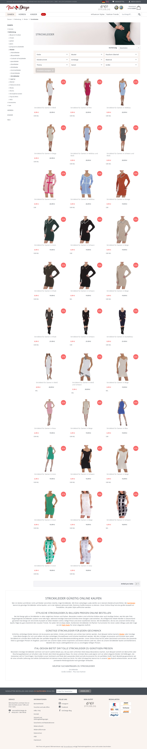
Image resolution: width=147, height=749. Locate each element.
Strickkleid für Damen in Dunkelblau (120, 337)
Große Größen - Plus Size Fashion (73, 672)
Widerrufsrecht (38, 726)
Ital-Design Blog (67, 711)
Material (109, 60)
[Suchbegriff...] (131, 14)
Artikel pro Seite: (127, 584)
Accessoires (11, 102)
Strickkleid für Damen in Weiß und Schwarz (83, 383)
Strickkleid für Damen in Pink (81, 108)
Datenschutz (38, 733)
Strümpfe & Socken (15, 94)
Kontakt (36, 714)
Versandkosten (68, 746)
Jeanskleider (14, 61)
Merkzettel (118, 2)
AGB (35, 736)
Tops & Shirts (13, 97)
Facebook (65, 707)
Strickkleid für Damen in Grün (45, 245)
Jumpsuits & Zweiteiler (16, 47)
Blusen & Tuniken (15, 35)
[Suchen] (139, 14)
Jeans (11, 44)
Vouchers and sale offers (42, 707)
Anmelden (84, 691)
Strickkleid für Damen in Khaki (45, 291)
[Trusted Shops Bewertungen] (116, 8)
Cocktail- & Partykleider (18, 58)
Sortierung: (113, 48)
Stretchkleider (15, 73)
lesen (23, 703)
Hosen (11, 38)
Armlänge (74, 60)
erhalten (50, 691)
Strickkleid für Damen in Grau (81, 566)
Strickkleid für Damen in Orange (118, 199)
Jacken (11, 41)
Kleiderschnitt (42, 60)
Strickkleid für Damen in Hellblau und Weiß (84, 154)
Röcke (11, 88)
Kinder (10, 115)
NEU (11, 99)
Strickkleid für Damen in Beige (45, 153)
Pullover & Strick (14, 85)
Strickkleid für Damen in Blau (117, 428)
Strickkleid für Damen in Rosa (45, 199)
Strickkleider (14, 76)
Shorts (11, 91)
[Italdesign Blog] (95, 704)
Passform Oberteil (112, 54)
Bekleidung (11, 32)
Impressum (37, 740)
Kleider (11, 50)
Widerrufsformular (40, 730)
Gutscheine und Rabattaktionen (44, 723)
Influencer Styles (98, 14)
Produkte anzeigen (45, 70)
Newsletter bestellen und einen (19, 691)
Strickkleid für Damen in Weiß (45, 108)
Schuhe (10, 29)
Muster (73, 54)
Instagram (65, 704)
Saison (73, 65)
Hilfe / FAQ (37, 711)
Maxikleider (14, 64)
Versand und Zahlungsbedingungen (41, 718)
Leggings (12, 79)
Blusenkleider (15, 55)
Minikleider (14, 67)
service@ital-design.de (19, 710)
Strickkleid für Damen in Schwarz (83, 245)
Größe (108, 65)
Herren (10, 110)
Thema (39, 65)
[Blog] (104, 7)
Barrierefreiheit (38, 704)
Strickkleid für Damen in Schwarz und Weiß (120, 154)
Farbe (39, 54)
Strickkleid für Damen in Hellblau (119, 108)
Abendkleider (14, 52)
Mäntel (11, 82)
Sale (9, 105)
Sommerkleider (15, 70)
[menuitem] (118, 2)
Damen (10, 25)
